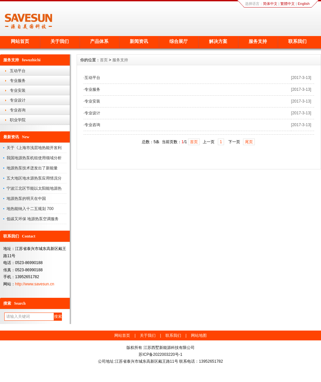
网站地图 (199, 335)
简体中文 (270, 4)
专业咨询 (18, 110)
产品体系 (99, 41)
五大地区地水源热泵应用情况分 (34, 178)
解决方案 (218, 41)
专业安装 (18, 90)
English (304, 4)
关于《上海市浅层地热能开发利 (34, 147)
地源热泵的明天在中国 (26, 198)
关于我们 (59, 41)
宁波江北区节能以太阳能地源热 (34, 188)
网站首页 (20, 41)
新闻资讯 (139, 41)
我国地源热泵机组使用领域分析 (34, 158)
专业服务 (18, 80)
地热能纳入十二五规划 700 (30, 208)
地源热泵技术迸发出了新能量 (32, 168)
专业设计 (18, 100)
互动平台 (18, 70)
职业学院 (18, 120)
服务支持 (258, 41)
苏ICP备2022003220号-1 (160, 354)
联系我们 (297, 41)
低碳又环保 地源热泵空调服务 (33, 219)
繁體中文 (287, 4)
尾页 (249, 142)
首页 (104, 60)
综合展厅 (178, 41)
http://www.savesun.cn (34, 284)
